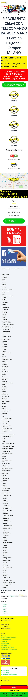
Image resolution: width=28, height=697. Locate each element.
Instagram (5, 607)
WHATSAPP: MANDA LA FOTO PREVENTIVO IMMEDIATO (14, 694)
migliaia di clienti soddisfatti (13, 595)
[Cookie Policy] (5, 680)
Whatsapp (13, 596)
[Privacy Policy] (5, 678)
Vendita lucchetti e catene (7, 647)
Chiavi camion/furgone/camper (8, 637)
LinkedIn (4, 611)
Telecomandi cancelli (6, 645)
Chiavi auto (4, 635)
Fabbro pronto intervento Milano (9, 649)
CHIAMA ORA (14, 690)
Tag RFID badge (5, 643)
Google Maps (5, 613)
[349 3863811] (5, 670)
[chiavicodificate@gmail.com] (9, 674)
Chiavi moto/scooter (6, 639)
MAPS (14, 687)
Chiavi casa (4, 641)
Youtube (4, 606)
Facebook (5, 604)
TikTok (4, 609)
